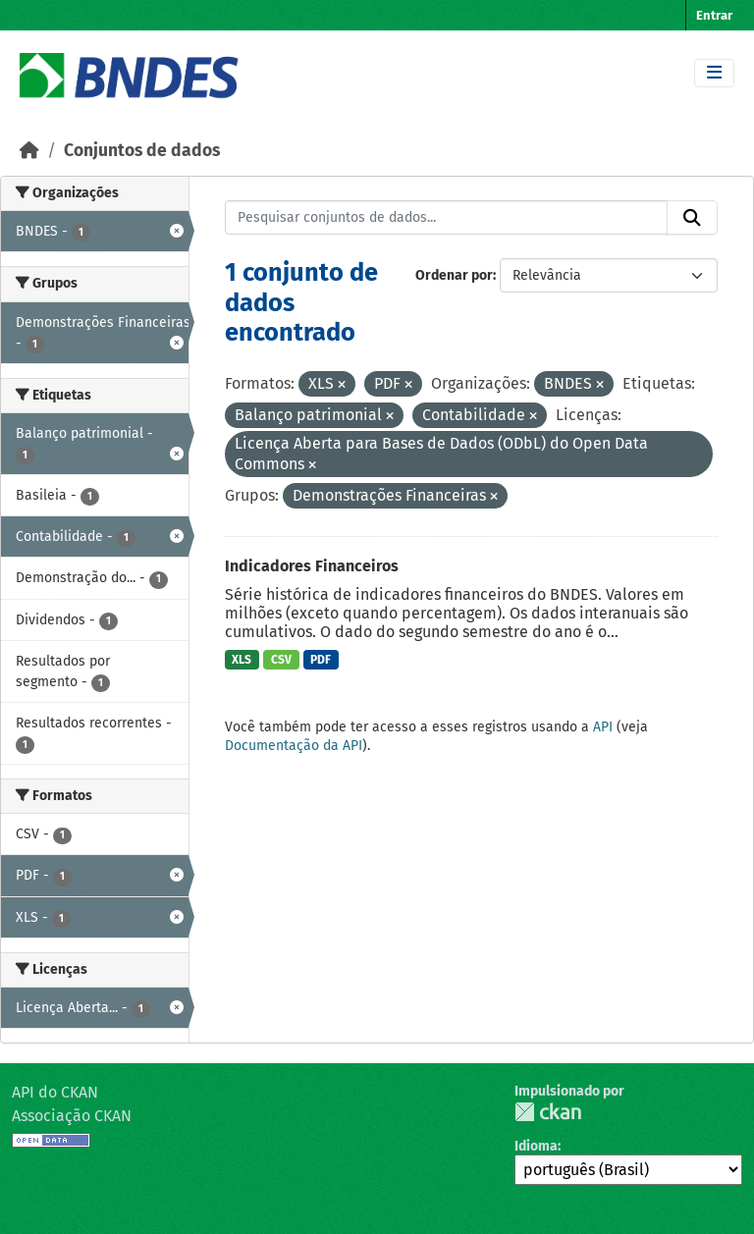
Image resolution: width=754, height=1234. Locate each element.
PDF (320, 660)
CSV (281, 660)
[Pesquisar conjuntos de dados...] (447, 218)
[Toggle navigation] (714, 73)
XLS (241, 660)
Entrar (714, 15)
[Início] (29, 150)
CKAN (547, 1111)
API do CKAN (55, 1092)
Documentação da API (293, 745)
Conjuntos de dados (142, 150)
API (603, 727)
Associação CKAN (72, 1115)
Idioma (536, 1146)
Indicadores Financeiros (312, 566)
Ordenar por (454, 275)
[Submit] (692, 218)
